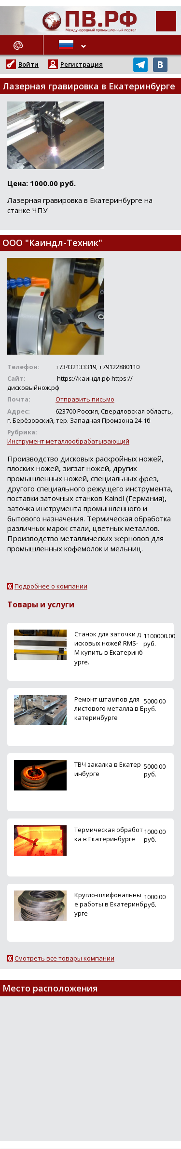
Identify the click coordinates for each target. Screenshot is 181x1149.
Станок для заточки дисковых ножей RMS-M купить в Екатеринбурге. (108, 648)
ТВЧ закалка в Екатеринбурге (107, 769)
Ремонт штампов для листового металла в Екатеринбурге (108, 708)
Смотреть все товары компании (64, 958)
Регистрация (81, 64)
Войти (28, 64)
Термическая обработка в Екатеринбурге (108, 834)
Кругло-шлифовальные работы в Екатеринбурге (108, 904)
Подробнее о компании (50, 586)
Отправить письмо (85, 399)
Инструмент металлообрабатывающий (68, 441)
